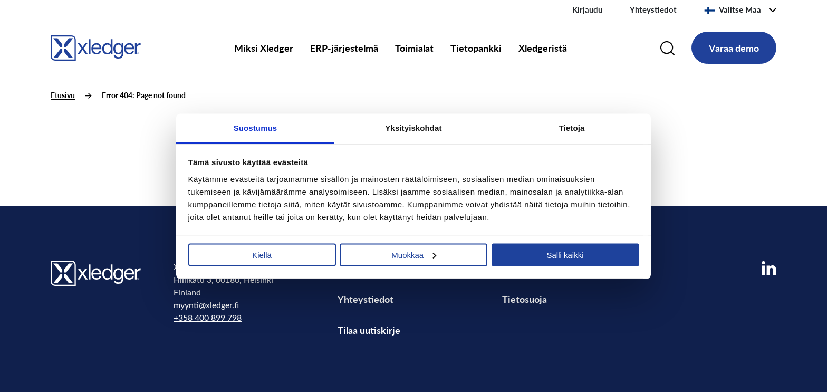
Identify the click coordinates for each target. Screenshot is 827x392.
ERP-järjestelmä (344, 47)
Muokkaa (413, 254)
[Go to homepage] (96, 46)
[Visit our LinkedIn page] (769, 268)
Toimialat (414, 47)
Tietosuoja (524, 298)
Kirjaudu (587, 9)
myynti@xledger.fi (206, 304)
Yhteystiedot (653, 9)
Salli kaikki (564, 254)
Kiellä (262, 254)
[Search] (667, 48)
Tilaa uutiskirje (369, 330)
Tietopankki (476, 47)
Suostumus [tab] (255, 127)
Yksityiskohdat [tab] (413, 127)
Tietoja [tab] (572, 127)
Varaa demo (734, 47)
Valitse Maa (732, 9)
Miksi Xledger (263, 47)
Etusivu (63, 95)
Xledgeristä (542, 47)
